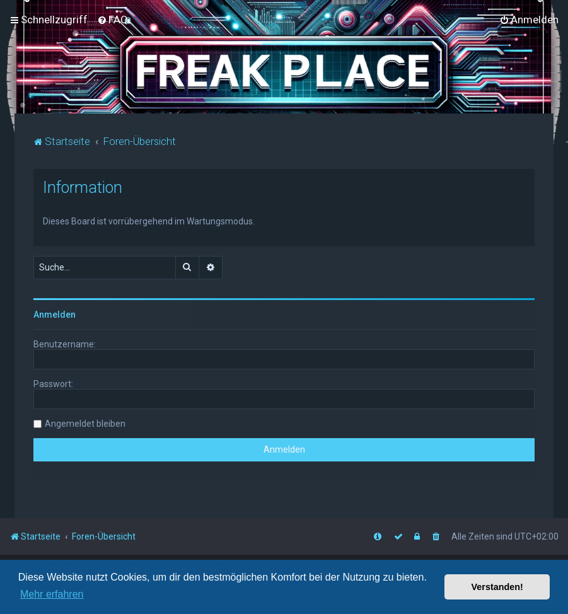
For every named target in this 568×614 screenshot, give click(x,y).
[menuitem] (112, 19)
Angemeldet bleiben (85, 423)
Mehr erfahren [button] (52, 594)
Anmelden (54, 314)
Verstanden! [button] (497, 587)
